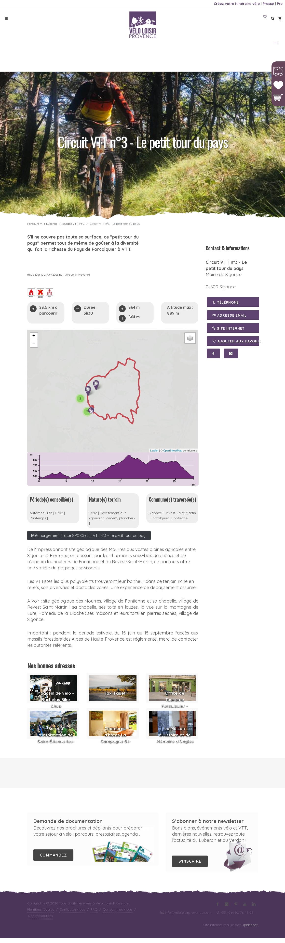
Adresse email (229, 315)
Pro (280, 3)
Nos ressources (40, 920)
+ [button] (33, 336)
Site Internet (228, 328)
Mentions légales (40, 914)
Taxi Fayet (115, 698)
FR (275, 43)
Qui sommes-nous (118, 914)
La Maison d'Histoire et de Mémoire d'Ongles (174, 739)
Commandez (53, 860)
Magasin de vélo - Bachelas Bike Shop (55, 704)
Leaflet (154, 450)
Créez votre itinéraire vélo (237, 3)
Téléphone (225, 302)
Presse (268, 3)
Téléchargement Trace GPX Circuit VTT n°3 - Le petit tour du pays (89, 540)
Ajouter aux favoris (235, 341)
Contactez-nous (72, 914)
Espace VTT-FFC (73, 223)
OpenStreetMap (172, 450)
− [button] (33, 343)
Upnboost (250, 930)
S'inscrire (189, 866)
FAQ (94, 914)
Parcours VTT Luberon (42, 223)
